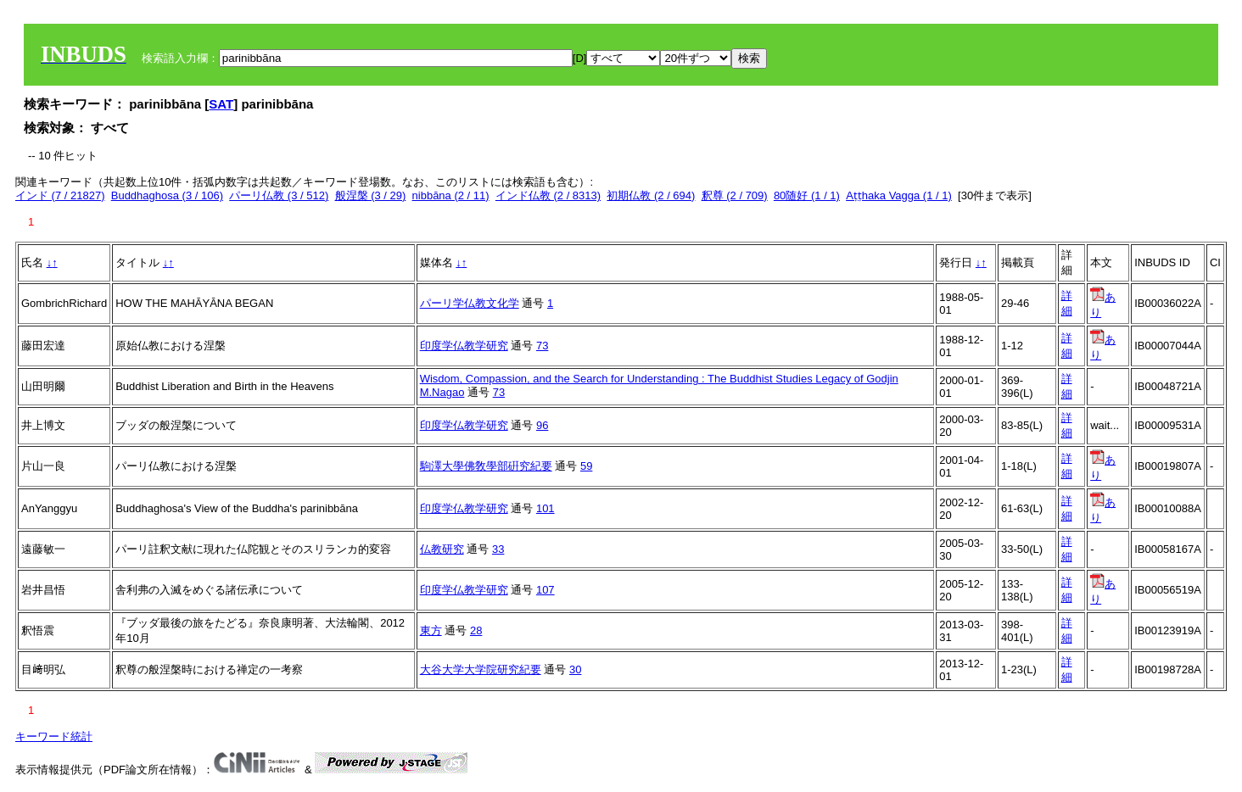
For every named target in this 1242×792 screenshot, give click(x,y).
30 (575, 669)
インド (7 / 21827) (60, 195)
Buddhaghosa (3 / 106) (167, 195)
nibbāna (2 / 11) (451, 195)
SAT (221, 104)
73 (542, 345)
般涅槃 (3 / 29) (370, 195)
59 (586, 466)
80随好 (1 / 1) (807, 195)
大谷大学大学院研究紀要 (480, 669)
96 (542, 425)
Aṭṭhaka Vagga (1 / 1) (899, 195)
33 (498, 549)
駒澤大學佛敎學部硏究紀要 (486, 466)
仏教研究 (442, 549)
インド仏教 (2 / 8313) (548, 195)
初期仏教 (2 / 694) (651, 195)
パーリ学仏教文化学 (469, 303)
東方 (431, 630)
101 (545, 508)
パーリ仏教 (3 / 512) (278, 195)
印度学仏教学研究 (464, 345)
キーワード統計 (53, 736)
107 (545, 589)
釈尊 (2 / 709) (735, 195)
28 (476, 630)
